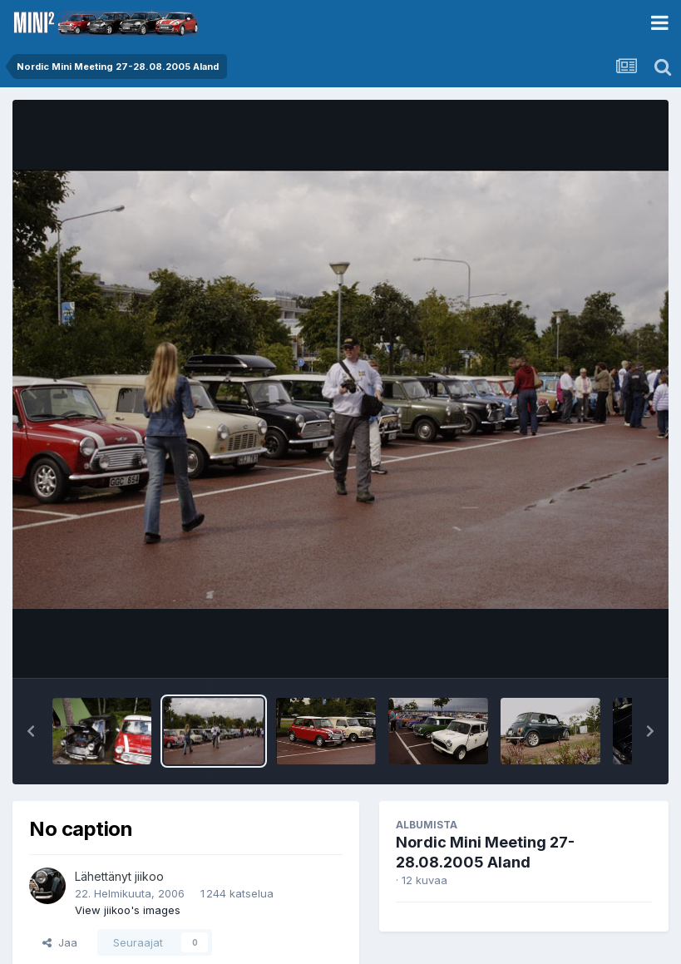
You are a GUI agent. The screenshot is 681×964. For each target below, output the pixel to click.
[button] (30, 731)
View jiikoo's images (127, 910)
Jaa (59, 942)
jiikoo (149, 876)
